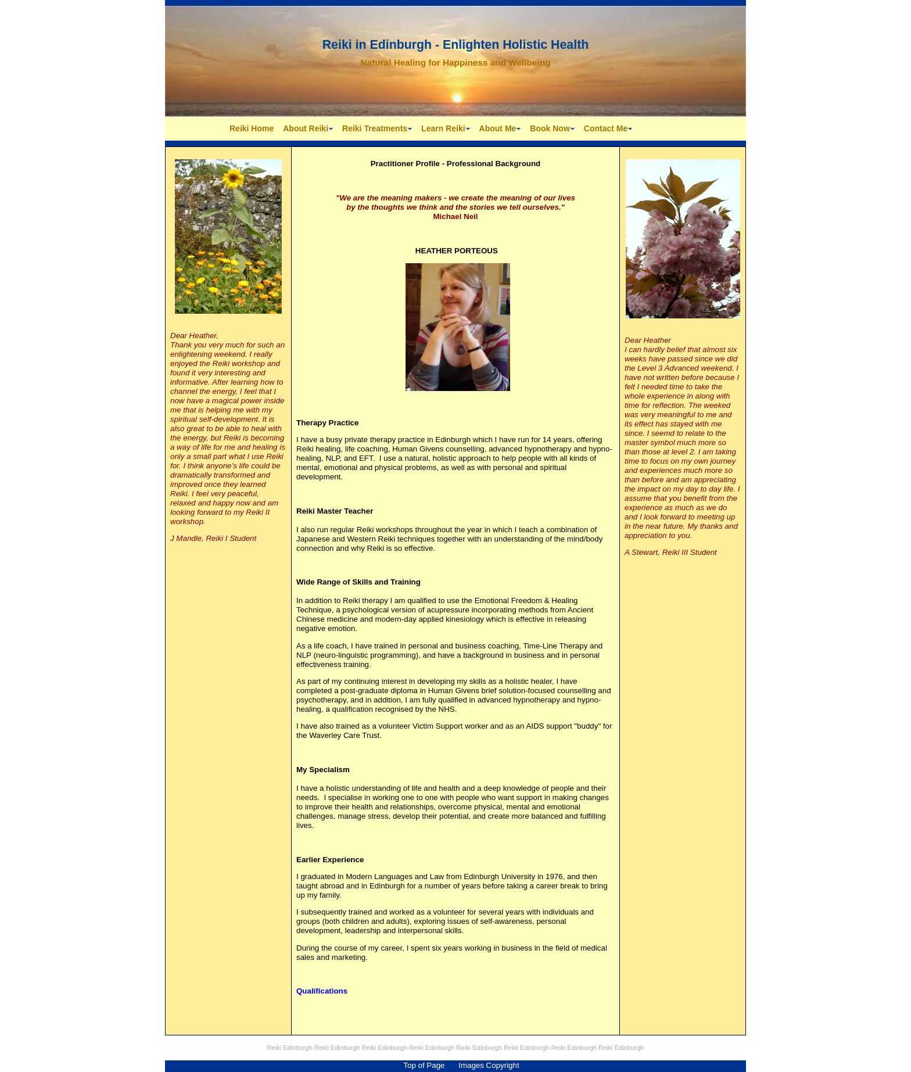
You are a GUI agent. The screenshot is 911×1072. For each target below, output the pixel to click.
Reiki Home (251, 128)
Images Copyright (488, 1065)
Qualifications (321, 991)
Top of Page (423, 1065)
